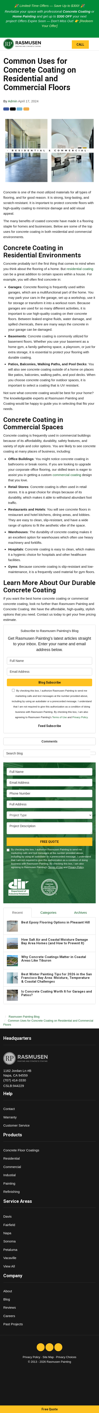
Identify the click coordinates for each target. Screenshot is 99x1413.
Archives (80, 912)
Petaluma (10, 1250)
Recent (17, 912)
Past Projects (13, 1324)
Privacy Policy (80, 717)
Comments (49, 741)
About (7, 1291)
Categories (48, 912)
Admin (12, 101)
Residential (11, 1158)
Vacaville (9, 1258)
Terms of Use (59, 717)
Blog (6, 1299)
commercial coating (67, 475)
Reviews (9, 1307)
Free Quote (50, 1409)
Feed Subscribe (49, 726)
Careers (9, 1316)
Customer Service (16, 1125)
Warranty (10, 1117)
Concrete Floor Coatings (21, 1150)
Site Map (48, 1357)
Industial (9, 1175)
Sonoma (9, 1241)
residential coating (80, 269)
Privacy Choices (66, 1357)
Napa (7, 1233)
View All (9, 1266)
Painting (9, 1183)
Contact (9, 1109)
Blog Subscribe (49, 682)
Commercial (12, 1167)
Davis (7, 1216)
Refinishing (11, 1191)
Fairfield (9, 1225)
